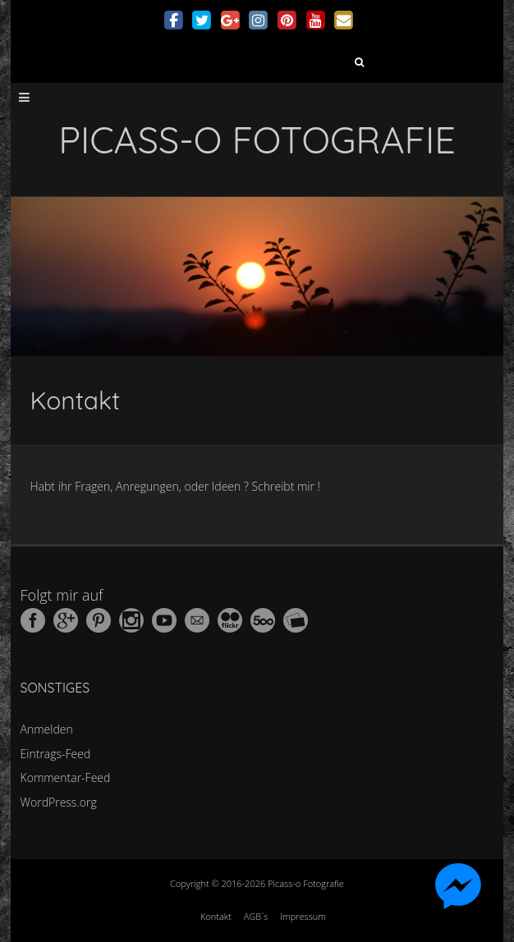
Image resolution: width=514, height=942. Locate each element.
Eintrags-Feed (56, 753)
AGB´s (256, 916)
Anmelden (47, 729)
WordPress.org (59, 802)
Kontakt (216, 916)
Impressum (303, 916)
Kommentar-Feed (66, 777)
